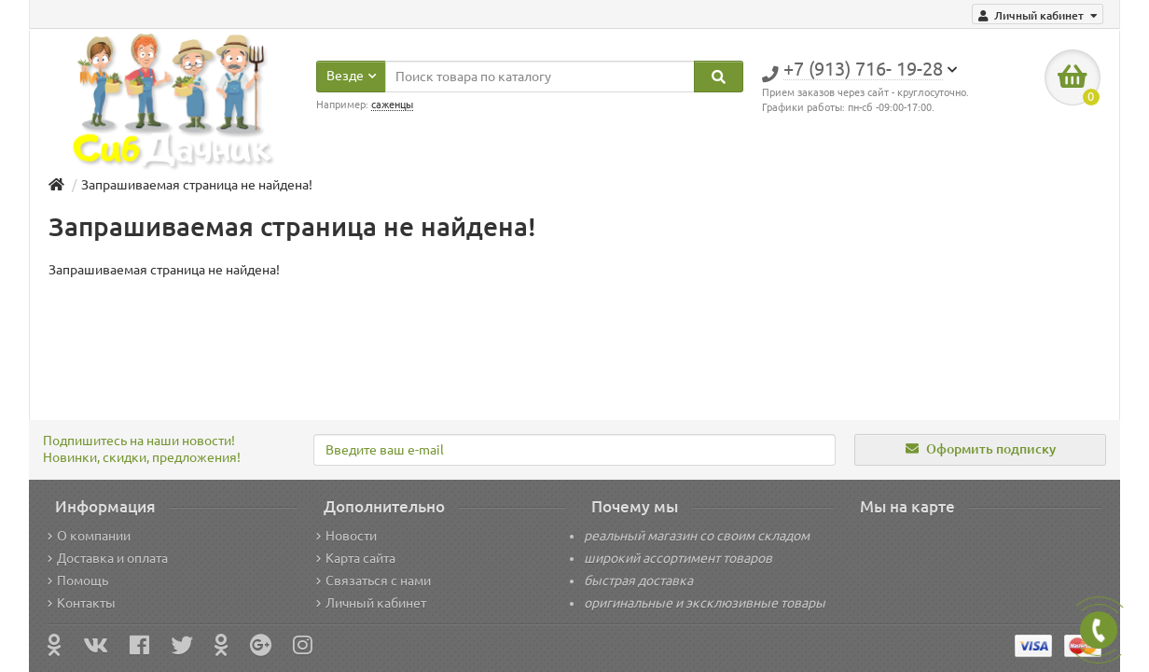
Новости (346, 535)
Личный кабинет (371, 602)
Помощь (78, 580)
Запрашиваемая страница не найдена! (196, 184)
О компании (89, 535)
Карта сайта (355, 558)
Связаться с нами (373, 580)
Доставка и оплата (108, 558)
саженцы (392, 104)
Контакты (82, 602)
